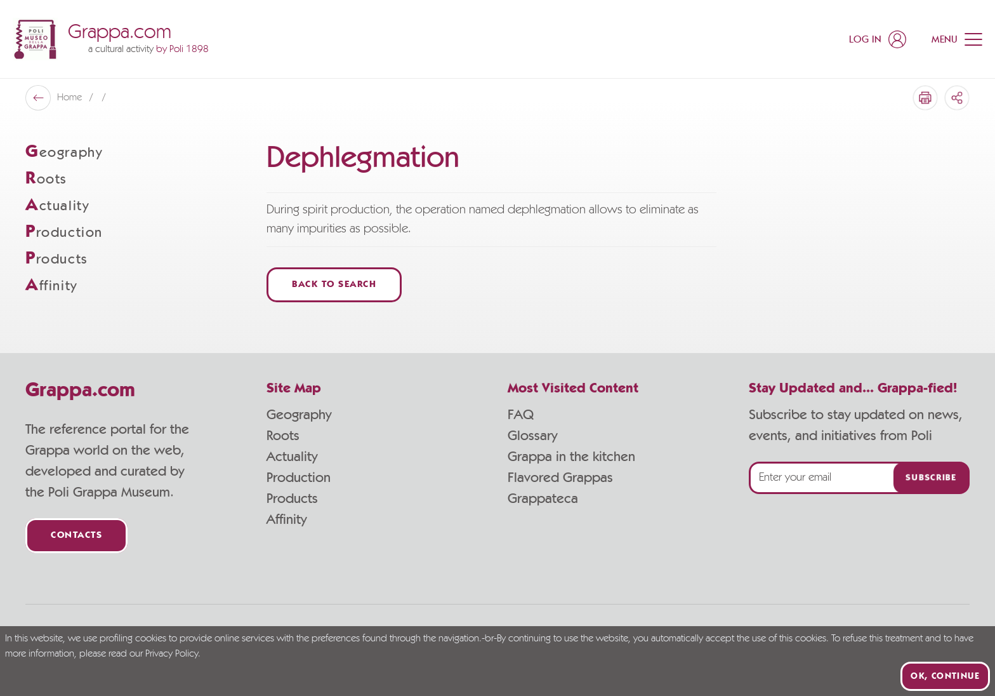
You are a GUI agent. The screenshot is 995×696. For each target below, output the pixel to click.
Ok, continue (945, 676)
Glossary (532, 436)
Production (299, 478)
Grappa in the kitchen (571, 457)
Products (292, 498)
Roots (283, 436)
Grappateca (543, 498)
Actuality (292, 457)
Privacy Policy (171, 654)
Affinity (286, 519)
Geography (299, 415)
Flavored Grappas (560, 478)
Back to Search (334, 285)
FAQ (521, 415)
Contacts (76, 535)
